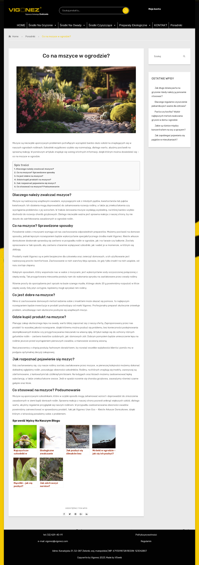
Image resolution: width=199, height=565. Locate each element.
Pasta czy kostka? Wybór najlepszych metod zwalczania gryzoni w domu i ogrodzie (167, 115)
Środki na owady (72, 25)
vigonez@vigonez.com (56, 541)
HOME (21, 25)
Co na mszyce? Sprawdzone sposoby (36, 172)
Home (15, 36)
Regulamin (146, 541)
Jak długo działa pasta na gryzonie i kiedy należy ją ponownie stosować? (169, 92)
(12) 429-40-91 (55, 534)
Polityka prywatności (146, 534)
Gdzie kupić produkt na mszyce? (34, 179)
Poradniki (176, 25)
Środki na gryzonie (43, 25)
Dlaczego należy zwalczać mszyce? (35, 169)
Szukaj (126, 10)
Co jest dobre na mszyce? (29, 176)
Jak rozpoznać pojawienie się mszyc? (36, 183)
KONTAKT (160, 25)
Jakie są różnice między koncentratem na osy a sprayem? (169, 127)
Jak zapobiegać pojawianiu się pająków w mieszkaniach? (168, 137)
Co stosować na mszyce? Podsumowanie (38, 186)
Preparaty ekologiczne (135, 25)
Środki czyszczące (102, 25)
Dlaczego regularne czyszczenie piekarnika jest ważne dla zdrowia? (169, 104)
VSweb (118, 557)
